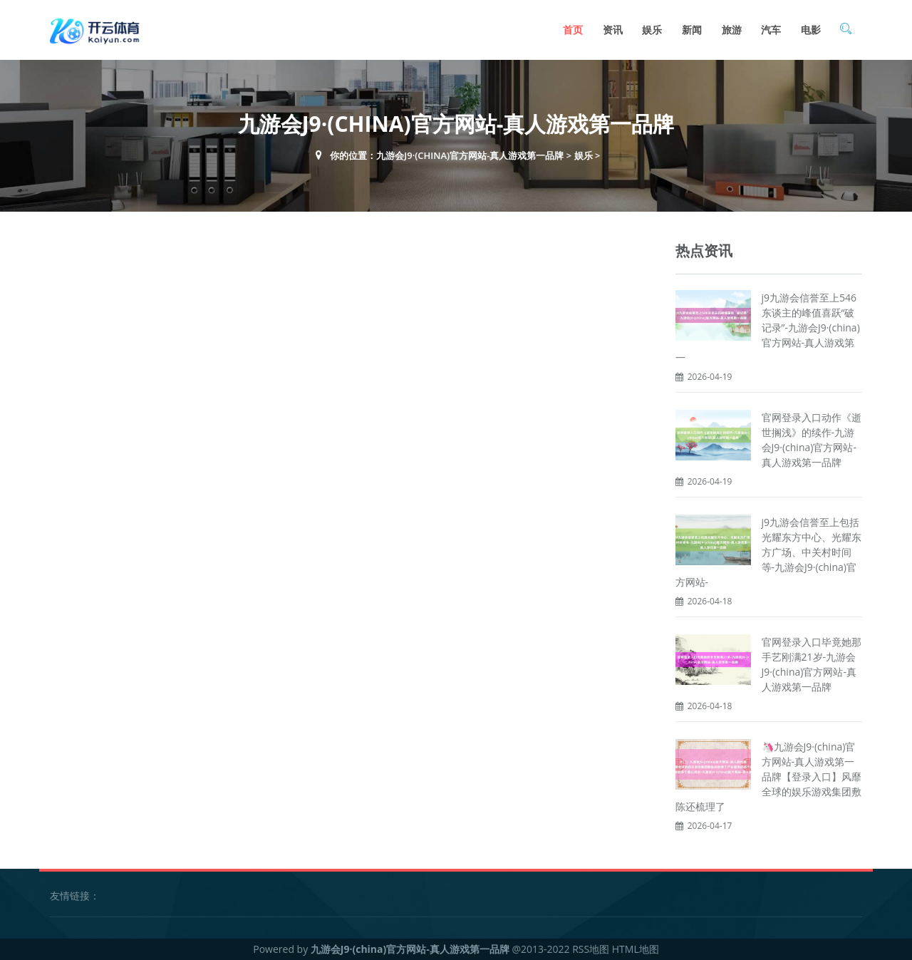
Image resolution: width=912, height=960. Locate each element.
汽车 (771, 29)
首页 (573, 29)
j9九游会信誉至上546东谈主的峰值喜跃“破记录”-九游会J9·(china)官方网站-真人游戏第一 (767, 327)
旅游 (732, 29)
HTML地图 (635, 949)
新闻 (692, 29)
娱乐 (652, 29)
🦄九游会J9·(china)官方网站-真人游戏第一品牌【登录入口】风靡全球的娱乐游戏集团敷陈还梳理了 (768, 776)
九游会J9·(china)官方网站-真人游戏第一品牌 (470, 155)
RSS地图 (590, 949)
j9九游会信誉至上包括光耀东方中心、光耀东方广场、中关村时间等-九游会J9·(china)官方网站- (768, 552)
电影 (811, 29)
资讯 (613, 29)
